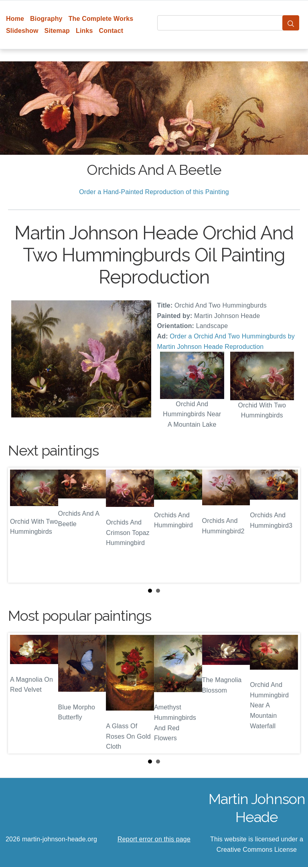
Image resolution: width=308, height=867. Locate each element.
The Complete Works (101, 18)
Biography (46, 18)
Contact (111, 30)
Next (287, 525)
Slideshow (22, 30)
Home (15, 18)
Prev (20, 525)
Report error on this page (154, 839)
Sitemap (57, 30)
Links (84, 30)
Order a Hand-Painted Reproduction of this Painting (154, 191)
